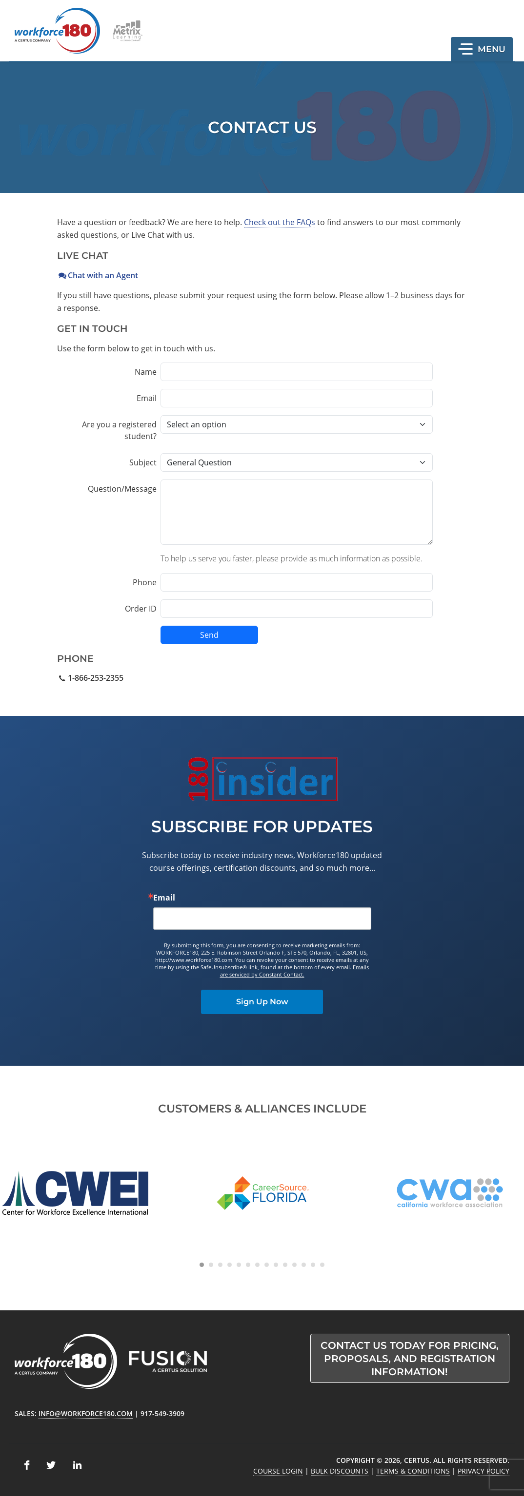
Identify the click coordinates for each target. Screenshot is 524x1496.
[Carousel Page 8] (266, 1265)
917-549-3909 (162, 1413)
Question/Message (122, 488)
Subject (143, 462)
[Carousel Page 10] (285, 1265)
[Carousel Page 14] (322, 1265)
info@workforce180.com (86, 1413)
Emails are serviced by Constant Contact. (294, 970)
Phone (145, 582)
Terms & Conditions (413, 1471)
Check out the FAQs (279, 222)
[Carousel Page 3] (220, 1265)
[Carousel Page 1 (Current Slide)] (202, 1265)
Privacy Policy (483, 1471)
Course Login (278, 1471)
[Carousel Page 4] (229, 1265)
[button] (482, 49)
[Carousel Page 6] (248, 1265)
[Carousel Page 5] (239, 1265)
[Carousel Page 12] (304, 1265)
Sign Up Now (262, 1001)
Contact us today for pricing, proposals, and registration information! (410, 1359)
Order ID (141, 608)
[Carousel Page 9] (276, 1265)
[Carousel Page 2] (211, 1265)
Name (146, 371)
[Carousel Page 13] (313, 1265)
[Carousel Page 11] (294, 1265)
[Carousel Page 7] (257, 1265)
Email (147, 398)
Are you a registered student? (119, 430)
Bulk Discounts (339, 1471)
